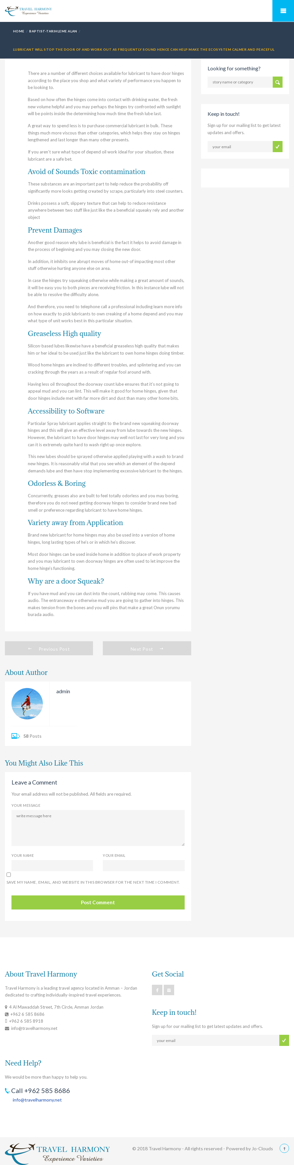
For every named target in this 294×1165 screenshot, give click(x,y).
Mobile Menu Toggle (283, 11)
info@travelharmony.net (37, 1100)
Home (19, 31)
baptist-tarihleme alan (53, 31)
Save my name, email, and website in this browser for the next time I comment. (93, 882)
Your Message (25, 805)
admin (63, 691)
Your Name (22, 855)
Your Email (114, 855)
